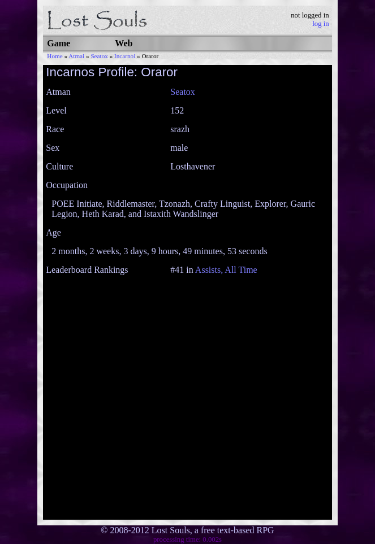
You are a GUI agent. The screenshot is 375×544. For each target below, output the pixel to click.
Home (54, 56)
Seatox (98, 56)
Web (123, 43)
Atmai (76, 56)
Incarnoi (124, 56)
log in (320, 24)
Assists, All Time (226, 270)
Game (58, 43)
